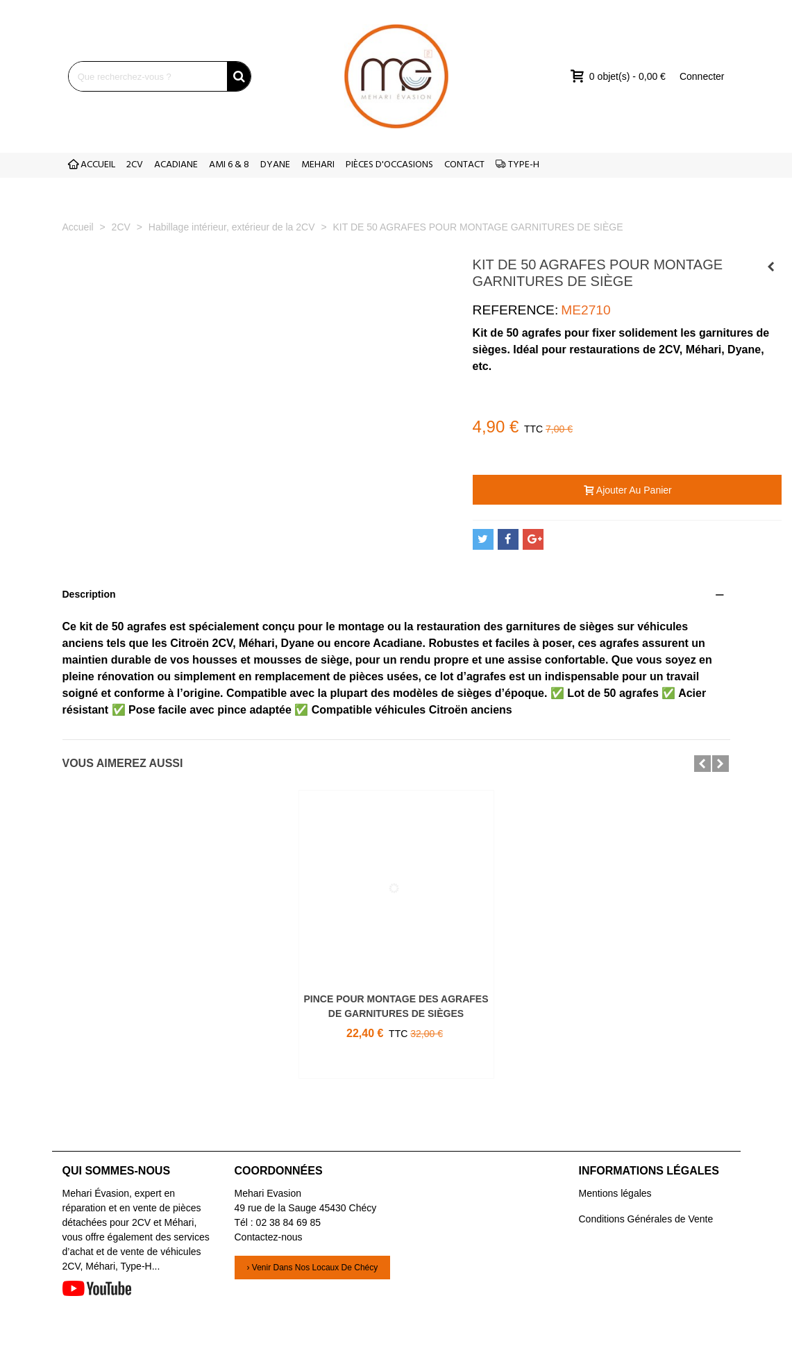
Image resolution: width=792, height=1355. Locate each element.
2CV (134, 165)
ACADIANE (176, 165)
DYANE (275, 165)
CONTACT (464, 165)
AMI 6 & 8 (229, 165)
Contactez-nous (269, 1237)
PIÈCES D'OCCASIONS (389, 165)
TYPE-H (517, 165)
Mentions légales (615, 1193)
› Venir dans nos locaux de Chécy (312, 1267)
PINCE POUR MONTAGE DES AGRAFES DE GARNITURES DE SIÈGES (395, 1006)
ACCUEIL (91, 165)
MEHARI (318, 165)
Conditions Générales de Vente (646, 1218)
